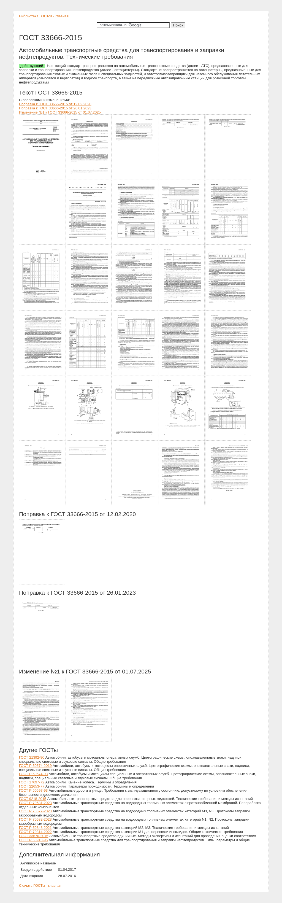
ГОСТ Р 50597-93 (33, 790)
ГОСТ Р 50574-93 (33, 774)
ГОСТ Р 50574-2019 (35, 766)
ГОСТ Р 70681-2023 (35, 803)
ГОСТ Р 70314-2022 (35, 832)
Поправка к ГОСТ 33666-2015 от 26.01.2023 (55, 108)
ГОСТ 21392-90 (31, 757)
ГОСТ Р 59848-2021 (35, 828)
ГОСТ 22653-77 (31, 786)
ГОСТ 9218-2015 (32, 799)
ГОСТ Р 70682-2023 (35, 819)
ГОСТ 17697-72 (31, 782)
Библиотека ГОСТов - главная (44, 16)
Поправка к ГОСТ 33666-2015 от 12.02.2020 (55, 104)
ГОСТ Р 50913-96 (33, 840)
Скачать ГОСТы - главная (40, 885)
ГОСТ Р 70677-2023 (35, 811)
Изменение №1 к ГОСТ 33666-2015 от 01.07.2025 (60, 112)
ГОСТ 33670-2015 (33, 836)
